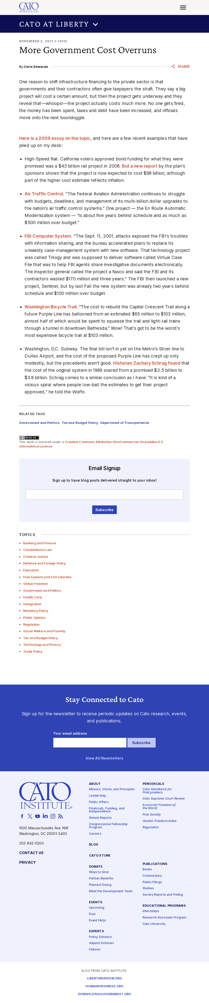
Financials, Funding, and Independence (106, 810)
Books (147, 869)
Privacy (27, 862)
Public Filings (152, 882)
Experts (96, 931)
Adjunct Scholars (101, 943)
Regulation (31, 624)
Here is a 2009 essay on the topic (54, 138)
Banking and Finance (39, 543)
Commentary (152, 875)
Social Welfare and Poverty (44, 631)
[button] (104, 24)
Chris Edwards (36, 67)
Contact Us (31, 853)
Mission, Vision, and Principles (111, 789)
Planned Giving (100, 885)
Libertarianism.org (104, 978)
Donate (96, 866)
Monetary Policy (35, 611)
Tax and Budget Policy (40, 638)
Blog (93, 844)
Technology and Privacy (42, 644)
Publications (155, 864)
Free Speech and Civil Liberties (47, 577)
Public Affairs (99, 802)
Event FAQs (97, 920)
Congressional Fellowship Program (108, 826)
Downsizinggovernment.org (104, 994)
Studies (148, 888)
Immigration (32, 604)
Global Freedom (35, 584)
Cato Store (99, 855)
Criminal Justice (35, 557)
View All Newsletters (105, 758)
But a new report (139, 166)
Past (92, 914)
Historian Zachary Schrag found (146, 363)
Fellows (95, 949)
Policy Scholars (100, 937)
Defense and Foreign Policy (44, 563)
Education (31, 570)
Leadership (97, 795)
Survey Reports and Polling (163, 895)
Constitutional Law (37, 550)
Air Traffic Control (44, 193)
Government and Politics (42, 590)
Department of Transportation (124, 423)
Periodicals (153, 784)
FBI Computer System (48, 236)
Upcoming (96, 907)
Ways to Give (99, 872)
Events (96, 902)
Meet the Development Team (111, 891)
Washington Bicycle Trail (50, 306)
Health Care (32, 597)
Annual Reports (100, 817)
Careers (95, 833)
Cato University (154, 924)
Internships (151, 911)
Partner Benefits (101, 878)
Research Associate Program (165, 917)
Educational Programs (164, 905)
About (95, 784)
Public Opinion (34, 617)
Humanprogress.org (104, 986)
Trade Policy (33, 651)
